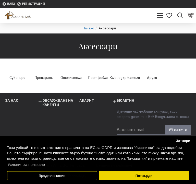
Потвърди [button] (144, 176)
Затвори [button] (183, 141)
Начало (88, 28)
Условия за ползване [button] (26, 164)
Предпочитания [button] (52, 176)
